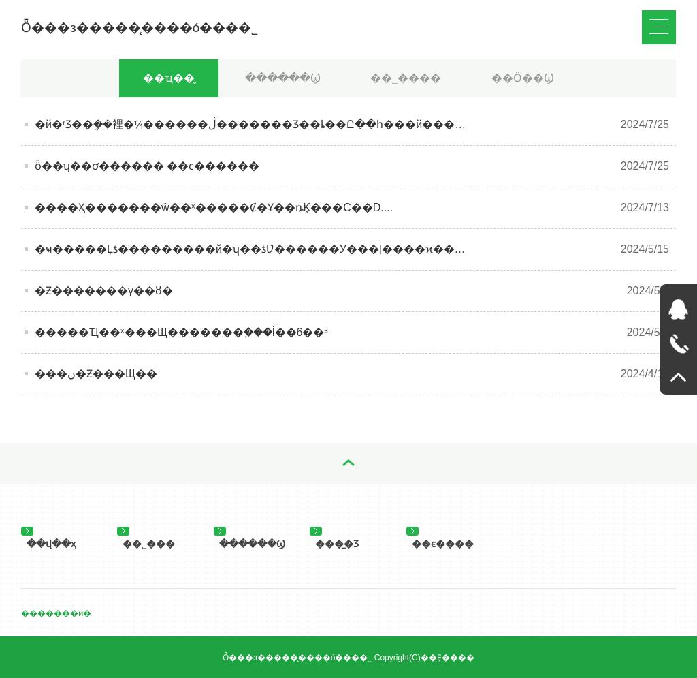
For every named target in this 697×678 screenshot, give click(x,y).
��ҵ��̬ (169, 78)
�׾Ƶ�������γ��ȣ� (104, 290)
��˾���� (405, 78)
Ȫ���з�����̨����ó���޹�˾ (139, 27)
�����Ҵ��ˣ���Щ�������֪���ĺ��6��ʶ (181, 332)
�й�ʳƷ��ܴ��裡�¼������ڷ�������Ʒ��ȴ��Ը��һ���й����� (255, 124)
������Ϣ (283, 78)
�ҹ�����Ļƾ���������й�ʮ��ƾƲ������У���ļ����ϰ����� (261, 249)
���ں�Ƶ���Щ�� (96, 374)
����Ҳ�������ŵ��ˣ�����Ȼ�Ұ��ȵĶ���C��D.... (214, 207)
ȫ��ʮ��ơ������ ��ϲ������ (147, 166)
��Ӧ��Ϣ (522, 78)
